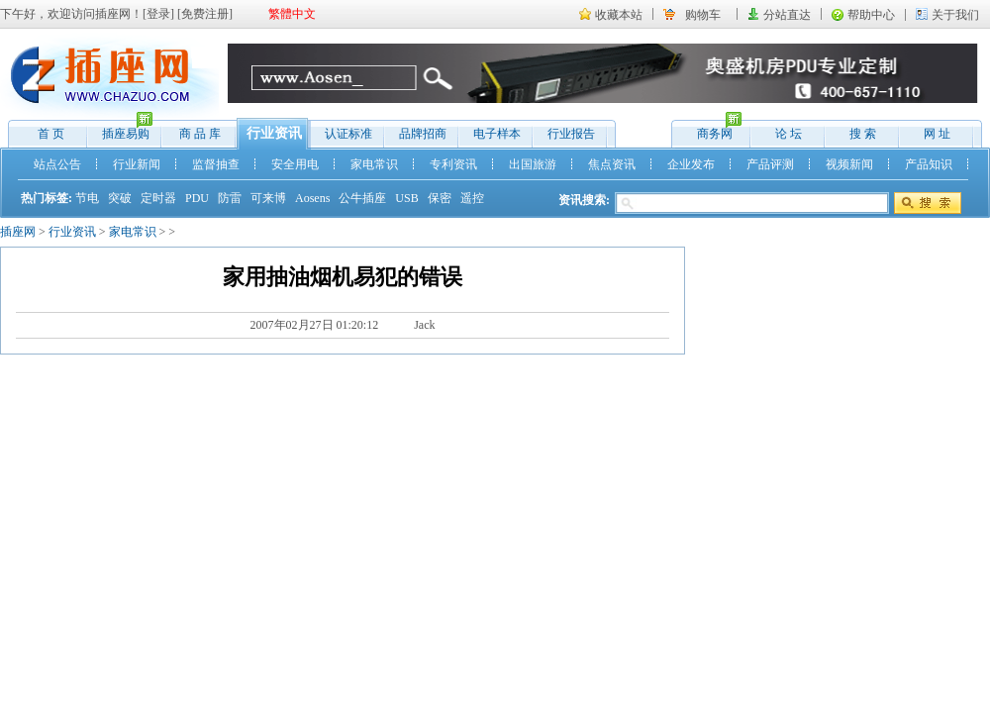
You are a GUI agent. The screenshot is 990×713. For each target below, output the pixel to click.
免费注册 (205, 14)
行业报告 (571, 134)
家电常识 (374, 164)
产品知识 (928, 164)
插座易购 (120, 129)
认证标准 (348, 134)
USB (406, 198)
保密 (439, 198)
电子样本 (497, 134)
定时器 (158, 198)
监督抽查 (216, 164)
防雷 (230, 198)
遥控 (472, 198)
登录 (158, 14)
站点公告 (57, 164)
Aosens (312, 198)
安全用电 (295, 164)
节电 (87, 198)
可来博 (268, 198)
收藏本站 (619, 15)
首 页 (51, 134)
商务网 (709, 129)
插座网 (18, 232)
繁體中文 (292, 14)
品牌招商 (422, 134)
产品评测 (770, 164)
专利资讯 (453, 164)
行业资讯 (274, 133)
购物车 (703, 15)
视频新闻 (849, 164)
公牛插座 (362, 198)
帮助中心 (871, 15)
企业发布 (691, 164)
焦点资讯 (612, 164)
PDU (197, 198)
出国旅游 (532, 164)
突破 (120, 198)
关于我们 (955, 15)
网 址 (937, 134)
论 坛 (788, 134)
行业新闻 (136, 164)
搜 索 (862, 134)
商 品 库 (200, 134)
